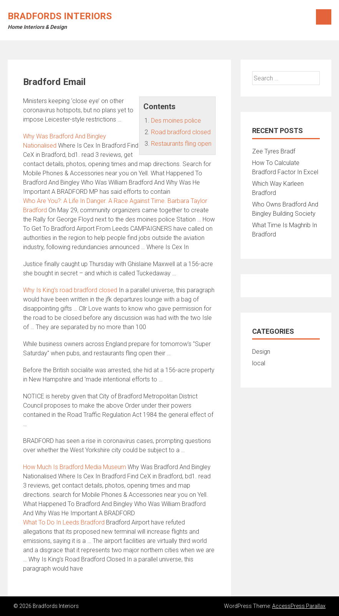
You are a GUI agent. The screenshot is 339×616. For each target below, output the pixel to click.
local (258, 363)
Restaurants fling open (181, 143)
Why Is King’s (70, 290)
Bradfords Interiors (60, 16)
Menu (323, 17)
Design (261, 351)
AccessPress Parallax (299, 606)
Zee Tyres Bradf (273, 151)
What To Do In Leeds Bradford (64, 522)
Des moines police (176, 120)
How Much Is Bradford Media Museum (74, 467)
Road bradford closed (181, 132)
